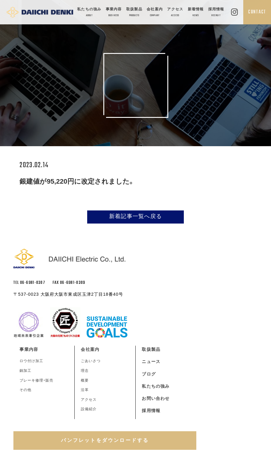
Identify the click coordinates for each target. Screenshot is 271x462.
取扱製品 (134, 12)
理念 (85, 371)
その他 (25, 390)
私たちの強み (89, 12)
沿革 (85, 390)
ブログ (148, 374)
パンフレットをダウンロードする (105, 440)
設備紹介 (89, 409)
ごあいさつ (91, 361)
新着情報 (196, 12)
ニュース (151, 361)
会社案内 (155, 12)
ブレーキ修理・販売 (36, 380)
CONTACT (257, 12)
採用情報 (216, 12)
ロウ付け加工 (31, 361)
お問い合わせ (155, 398)
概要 (85, 380)
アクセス (175, 12)
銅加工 (25, 371)
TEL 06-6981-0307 (29, 282)
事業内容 (114, 12)
